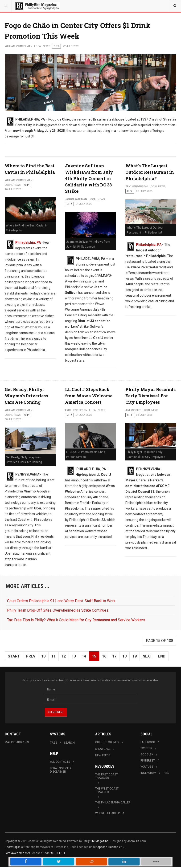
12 (64, 656)
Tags (53, 742)
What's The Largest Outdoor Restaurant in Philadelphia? (149, 172)
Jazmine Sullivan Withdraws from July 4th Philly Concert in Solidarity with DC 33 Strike (89, 178)
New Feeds (102, 755)
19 (134, 656)
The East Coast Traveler (106, 776)
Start (14, 656)
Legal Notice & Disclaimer (60, 770)
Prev (30, 656)
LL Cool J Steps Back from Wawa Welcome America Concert (88, 396)
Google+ (146, 754)
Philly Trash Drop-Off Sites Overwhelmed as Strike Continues (57, 610)
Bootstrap (11, 847)
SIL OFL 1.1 (58, 853)
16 (104, 656)
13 (74, 656)
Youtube (146, 766)
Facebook (147, 742)
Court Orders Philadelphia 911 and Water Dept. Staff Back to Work (61, 601)
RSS (166, 772)
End (161, 656)
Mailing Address (17, 742)
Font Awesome (14, 853)
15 (94, 656)
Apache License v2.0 (110, 847)
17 (114, 656)
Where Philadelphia (109, 813)
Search (69, 742)
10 (43, 656)
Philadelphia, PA (28, 242)
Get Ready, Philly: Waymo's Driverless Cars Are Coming (26, 396)
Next (147, 656)
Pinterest (147, 760)
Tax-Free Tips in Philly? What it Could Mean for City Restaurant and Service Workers (76, 620)
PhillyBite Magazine (95, 841)
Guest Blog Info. (107, 742)
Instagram (148, 772)
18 (124, 656)
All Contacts (60, 761)
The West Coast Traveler (107, 790)
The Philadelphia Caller (113, 802)
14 (84, 656)
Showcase (103, 748)
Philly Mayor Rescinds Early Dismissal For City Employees (150, 396)
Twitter (146, 748)
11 (53, 656)
